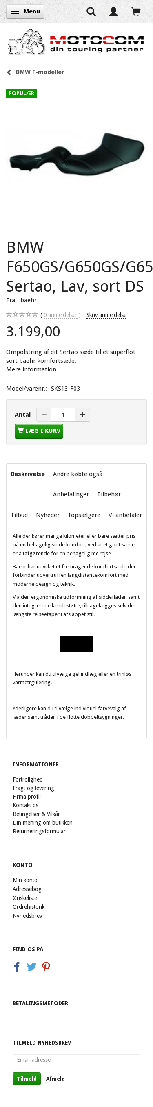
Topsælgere (84, 515)
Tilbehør (109, 494)
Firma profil (27, 796)
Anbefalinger (71, 494)
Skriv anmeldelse (106, 315)
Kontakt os (25, 805)
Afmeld (55, 1079)
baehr (28, 300)
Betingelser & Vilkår (36, 814)
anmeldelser (61, 315)
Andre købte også (77, 474)
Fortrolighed (28, 779)
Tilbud (19, 515)
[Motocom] (76, 41)
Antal (23, 414)
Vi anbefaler (125, 515)
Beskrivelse (28, 474)
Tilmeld (27, 1079)
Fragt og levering (33, 788)
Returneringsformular (39, 831)
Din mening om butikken (43, 822)
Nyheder (48, 515)
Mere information (31, 369)
